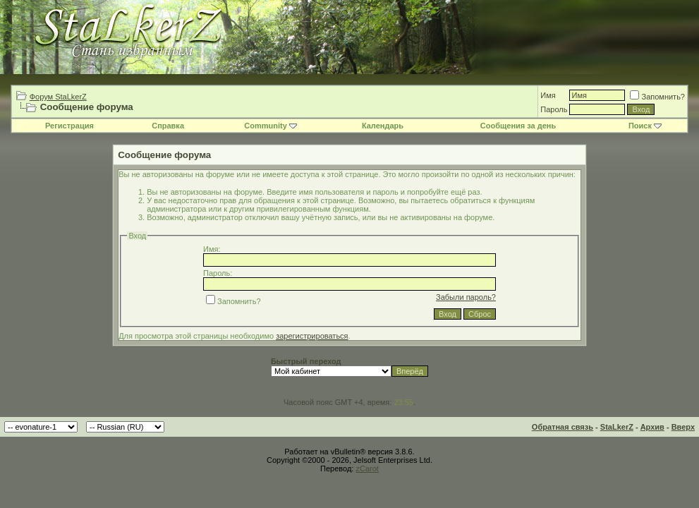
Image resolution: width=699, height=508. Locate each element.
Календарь (382, 125)
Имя (547, 95)
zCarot (366, 468)
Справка (168, 125)
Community (270, 125)
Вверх (683, 427)
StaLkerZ (616, 427)
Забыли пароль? (466, 297)
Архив (652, 427)
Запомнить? (657, 96)
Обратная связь (562, 427)
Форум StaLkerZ (58, 96)
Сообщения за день (518, 125)
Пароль (553, 109)
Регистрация (69, 125)
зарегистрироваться (312, 336)
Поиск (645, 125)
